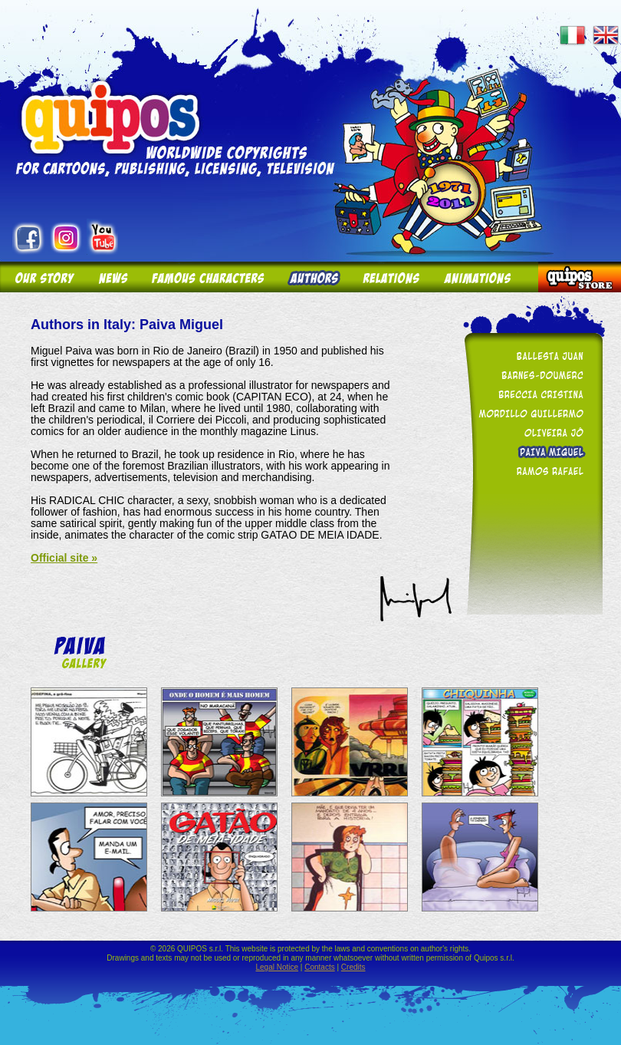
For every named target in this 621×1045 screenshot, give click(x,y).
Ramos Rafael (530, 470)
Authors (313, 277)
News (112, 277)
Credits (353, 967)
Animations (485, 277)
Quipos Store (579, 277)
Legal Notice (276, 967)
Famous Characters (207, 277)
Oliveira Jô (530, 432)
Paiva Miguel (530, 451)
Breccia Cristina (530, 394)
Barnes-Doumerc (530, 374)
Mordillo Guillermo (530, 413)
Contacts (319, 967)
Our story (43, 277)
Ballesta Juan (530, 355)
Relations (390, 277)
